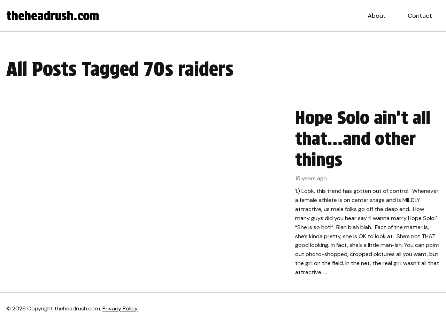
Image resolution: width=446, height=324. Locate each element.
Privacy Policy (120, 308)
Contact (420, 16)
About (377, 16)
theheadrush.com (52, 15)
